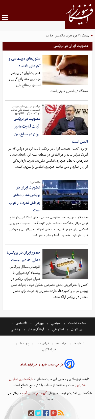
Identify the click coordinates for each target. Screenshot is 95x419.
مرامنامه (61, 343)
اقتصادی (21, 323)
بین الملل (77, 329)
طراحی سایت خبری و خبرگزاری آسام (41, 364)
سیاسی (55, 323)
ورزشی (39, 323)
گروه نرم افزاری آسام (34, 393)
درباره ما (79, 343)
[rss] (61, 413)
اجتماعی (58, 329)
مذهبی (16, 329)
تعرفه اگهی (49, 349)
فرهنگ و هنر (36, 329)
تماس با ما (43, 343)
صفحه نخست (76, 323)
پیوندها (24, 343)
